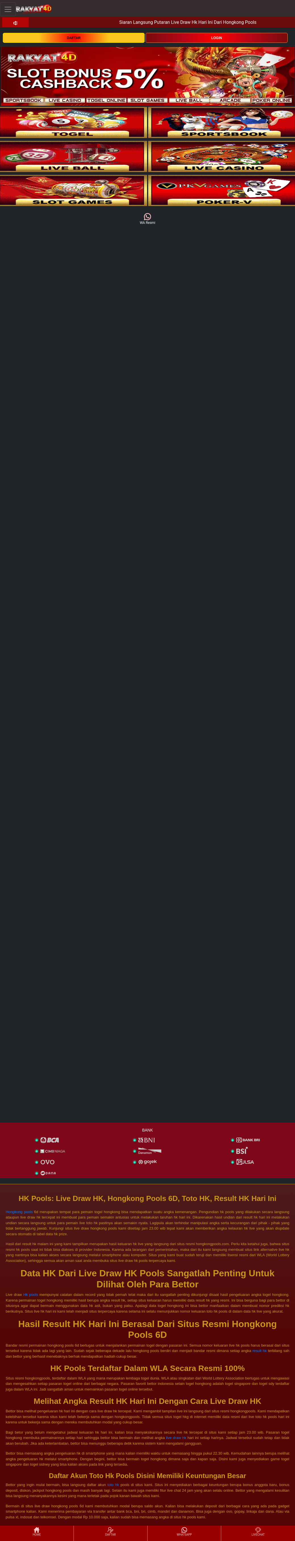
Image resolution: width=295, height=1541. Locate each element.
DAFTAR (73, 38)
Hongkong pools (19, 1212)
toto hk (113, 1485)
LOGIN (216, 38)
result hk (259, 1351)
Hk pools (30, 1294)
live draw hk (176, 1438)
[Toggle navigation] (8, 9)
